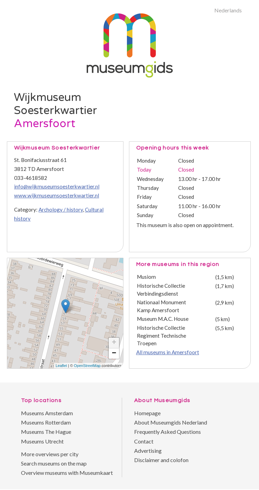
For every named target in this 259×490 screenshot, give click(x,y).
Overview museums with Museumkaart (67, 472)
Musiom (146, 277)
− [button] (114, 353)
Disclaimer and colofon (161, 460)
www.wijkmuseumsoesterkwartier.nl (56, 195)
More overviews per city (49, 454)
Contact (143, 441)
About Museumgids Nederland (170, 422)
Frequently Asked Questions (167, 431)
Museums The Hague (46, 431)
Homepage (147, 413)
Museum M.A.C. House (162, 319)
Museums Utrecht (42, 441)
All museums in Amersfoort (167, 352)
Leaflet (61, 366)
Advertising (148, 450)
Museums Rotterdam (46, 422)
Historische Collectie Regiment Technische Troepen (161, 336)
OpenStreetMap (87, 366)
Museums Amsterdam (47, 413)
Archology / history (61, 209)
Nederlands (228, 10)
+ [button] (114, 343)
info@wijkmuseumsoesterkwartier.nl (56, 186)
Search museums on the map (54, 463)
